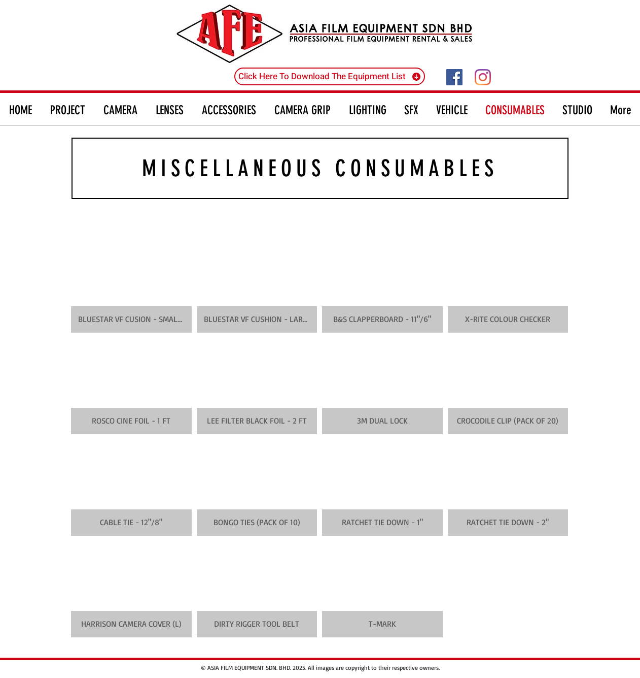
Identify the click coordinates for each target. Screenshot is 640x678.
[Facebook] (454, 77)
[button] (131, 284)
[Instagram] (483, 77)
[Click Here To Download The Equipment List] (329, 76)
